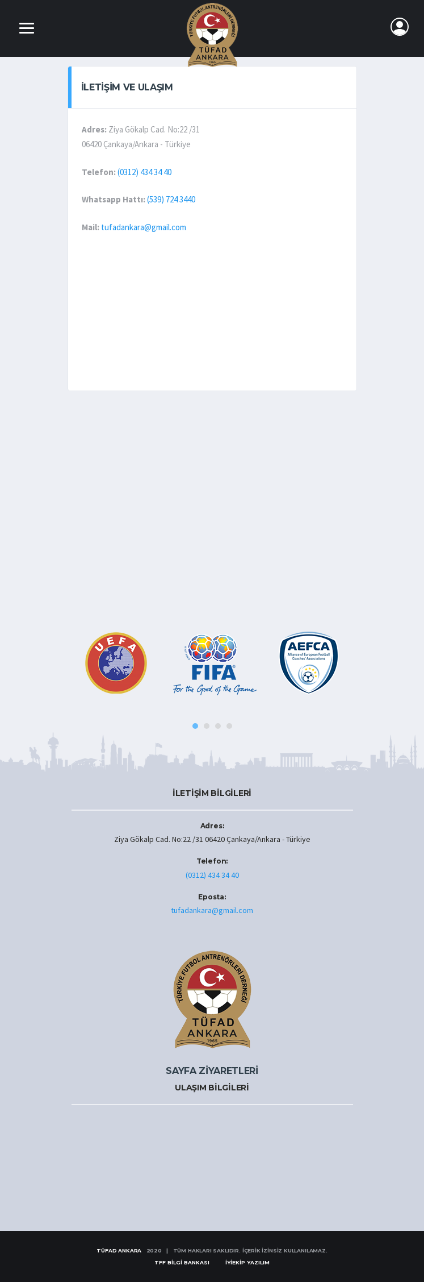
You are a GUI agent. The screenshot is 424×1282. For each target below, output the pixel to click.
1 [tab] (195, 726)
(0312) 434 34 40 (144, 172)
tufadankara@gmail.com (143, 227)
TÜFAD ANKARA (118, 1250)
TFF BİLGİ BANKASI (181, 1262)
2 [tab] (206, 726)
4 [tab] (229, 726)
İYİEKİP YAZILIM (247, 1262)
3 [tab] (218, 726)
